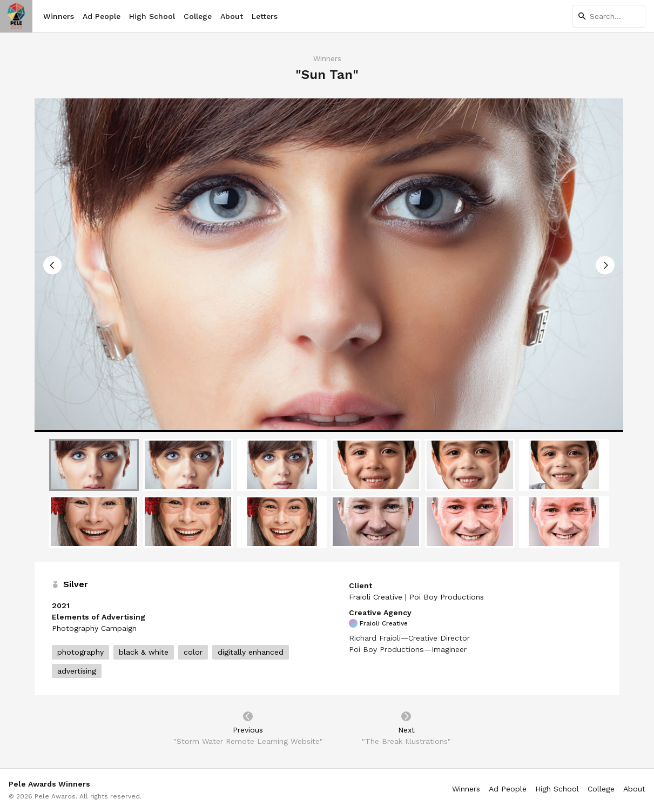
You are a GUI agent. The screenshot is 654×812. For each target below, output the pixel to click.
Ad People (101, 16)
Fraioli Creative (378, 623)
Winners (58, 16)
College (198, 16)
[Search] (608, 16)
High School (152, 16)
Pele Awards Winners (49, 784)
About (231, 16)
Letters (265, 16)
